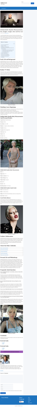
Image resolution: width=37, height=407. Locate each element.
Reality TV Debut (3, 45)
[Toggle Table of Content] (14, 43)
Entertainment (5, 8)
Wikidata (3, 342)
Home (29, 401)
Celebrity (2, 354)
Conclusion (2, 57)
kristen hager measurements (4, 249)
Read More (1, 370)
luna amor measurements (4, 251)
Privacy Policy (30, 402)
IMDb (3, 343)
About (29, 397)
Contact (29, 398)
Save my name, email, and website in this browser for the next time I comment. (11, 390)
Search (32, 3)
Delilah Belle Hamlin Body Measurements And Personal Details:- (7, 48)
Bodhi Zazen (4, 2)
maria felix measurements (4, 253)
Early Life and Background (4, 44)
